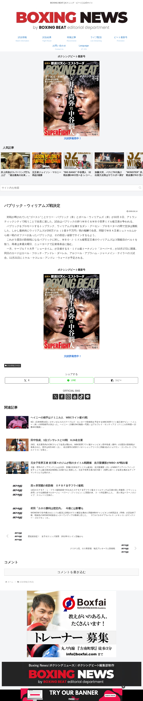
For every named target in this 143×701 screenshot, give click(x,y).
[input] (71, 188)
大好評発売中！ (72, 138)
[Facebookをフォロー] (62, 396)
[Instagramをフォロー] (68, 396)
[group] (15, 165)
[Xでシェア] (27, 380)
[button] (137, 165)
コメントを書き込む (71, 572)
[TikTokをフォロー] (81, 396)
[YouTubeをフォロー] (75, 396)
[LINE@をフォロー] (87, 396)
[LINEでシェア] (71, 380)
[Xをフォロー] (55, 396)
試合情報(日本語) (12, 366)
